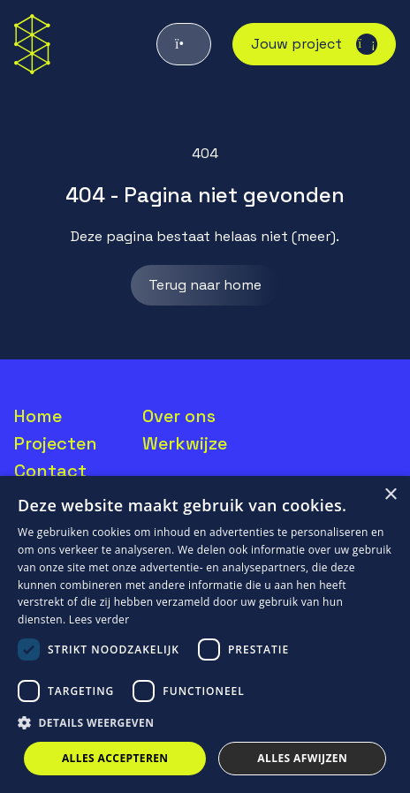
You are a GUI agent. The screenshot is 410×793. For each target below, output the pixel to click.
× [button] (390, 495)
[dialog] (205, 634)
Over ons (179, 415)
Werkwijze (184, 443)
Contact (50, 470)
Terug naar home (205, 285)
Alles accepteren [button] (115, 758)
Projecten (55, 443)
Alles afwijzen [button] (302, 758)
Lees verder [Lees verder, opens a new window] (99, 619)
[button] (205, 723)
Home (38, 415)
